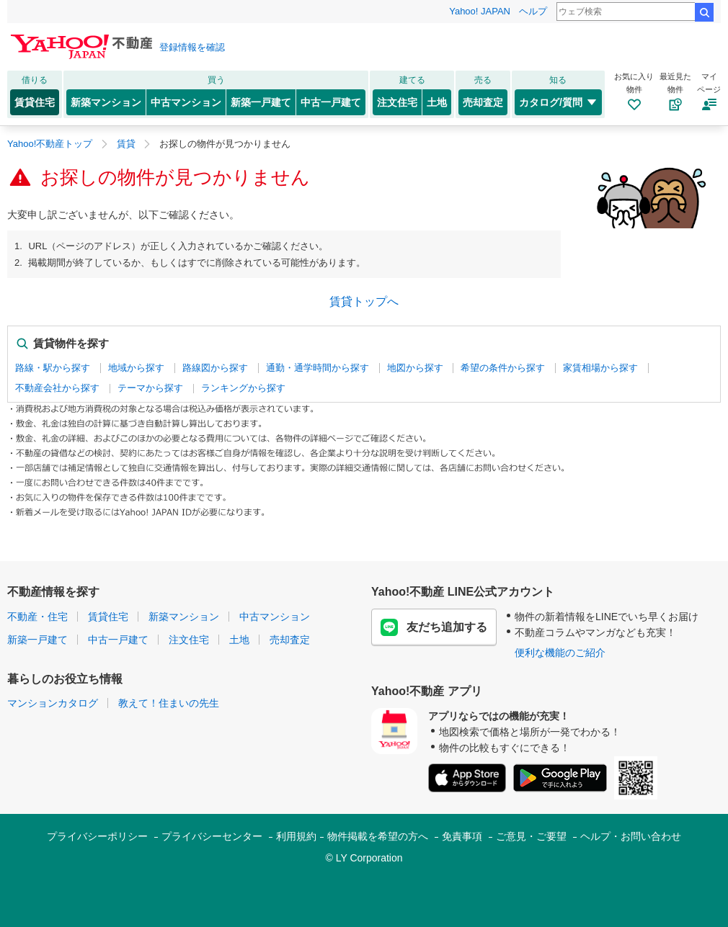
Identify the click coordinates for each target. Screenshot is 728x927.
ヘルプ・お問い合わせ (630, 836)
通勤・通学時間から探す (317, 367)
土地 (437, 102)
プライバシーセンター (211, 836)
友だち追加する (434, 627)
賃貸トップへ (364, 301)
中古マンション (186, 102)
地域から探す (136, 367)
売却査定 (483, 102)
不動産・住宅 (37, 616)
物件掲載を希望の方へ (377, 836)
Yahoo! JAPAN (479, 11)
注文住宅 (397, 102)
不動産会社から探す (57, 387)
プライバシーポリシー (97, 836)
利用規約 (296, 836)
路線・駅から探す (52, 367)
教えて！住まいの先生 (168, 703)
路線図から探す (215, 367)
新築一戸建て (261, 102)
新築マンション (106, 102)
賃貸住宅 (34, 102)
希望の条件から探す (503, 367)
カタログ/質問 (558, 102)
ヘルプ (533, 11)
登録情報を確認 (192, 47)
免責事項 (462, 836)
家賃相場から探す (600, 367)
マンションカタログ (52, 703)
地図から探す (415, 367)
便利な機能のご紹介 (560, 652)
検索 (704, 12)
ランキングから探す (243, 387)
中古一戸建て (331, 102)
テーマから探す (150, 387)
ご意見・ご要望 (531, 836)
